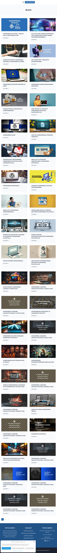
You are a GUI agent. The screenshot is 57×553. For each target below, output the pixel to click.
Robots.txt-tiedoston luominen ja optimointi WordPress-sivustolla (13, 236)
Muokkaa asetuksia (30, 548)
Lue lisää (34, 39)
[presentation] (14, 24)
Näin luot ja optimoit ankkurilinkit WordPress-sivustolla (40, 161)
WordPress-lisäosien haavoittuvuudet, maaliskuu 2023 (13, 484)
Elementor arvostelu (38, 434)
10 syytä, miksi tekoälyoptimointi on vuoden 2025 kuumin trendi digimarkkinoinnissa (42, 35)
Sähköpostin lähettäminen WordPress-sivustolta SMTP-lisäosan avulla (13, 161)
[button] (34, 541)
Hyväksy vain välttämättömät (18, 548)
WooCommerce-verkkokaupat (28, 533)
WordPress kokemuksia (11, 185)
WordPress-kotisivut (28, 530)
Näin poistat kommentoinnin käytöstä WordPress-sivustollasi (41, 262)
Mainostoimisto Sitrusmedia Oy (42, 550)
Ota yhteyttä (30, 2)
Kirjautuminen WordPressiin (13, 261)
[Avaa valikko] (23, 2)
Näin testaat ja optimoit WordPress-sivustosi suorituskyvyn (39, 110)
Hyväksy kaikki (6, 548)
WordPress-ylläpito (28, 535)
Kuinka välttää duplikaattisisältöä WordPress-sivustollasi (42, 236)
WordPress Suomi (9, 135)
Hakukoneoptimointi (29, 538)
